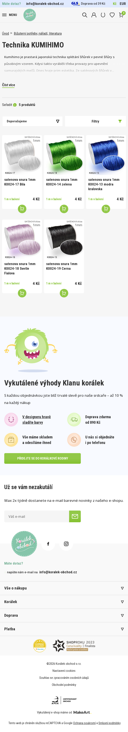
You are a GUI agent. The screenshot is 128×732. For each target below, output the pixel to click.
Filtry (107, 121)
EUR (123, 3)
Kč (115, 3)
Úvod (5, 33)
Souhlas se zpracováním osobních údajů (64, 678)
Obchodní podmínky (64, 685)
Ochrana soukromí (84, 723)
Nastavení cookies (64, 671)
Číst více (8, 85)
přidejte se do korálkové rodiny (42, 458)
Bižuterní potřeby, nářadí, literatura (38, 33)
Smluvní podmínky (109, 723)
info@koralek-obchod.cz (45, 3)
